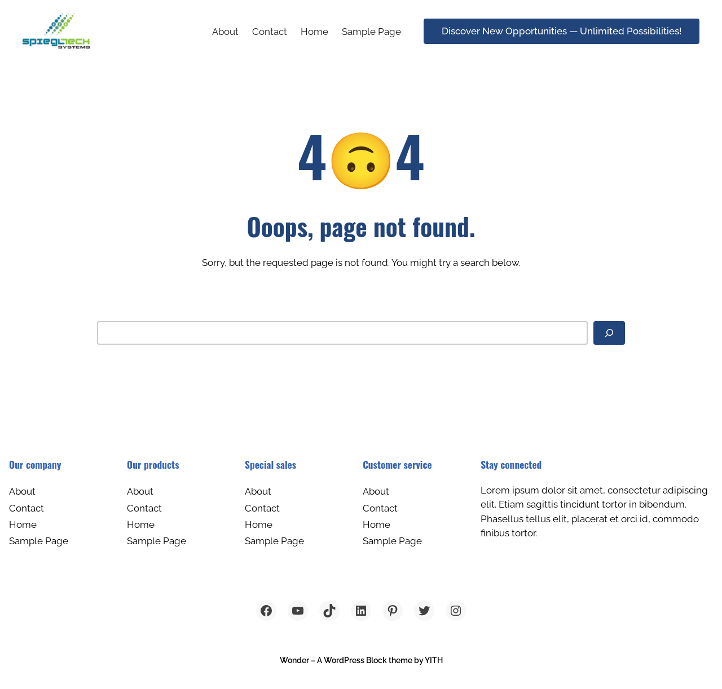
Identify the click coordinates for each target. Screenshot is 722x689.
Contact (269, 31)
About (225, 31)
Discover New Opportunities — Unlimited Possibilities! (561, 31)
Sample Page (371, 31)
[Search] (609, 333)
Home (314, 31)
